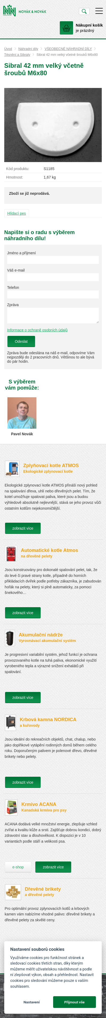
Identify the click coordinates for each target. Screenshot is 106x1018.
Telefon (13, 287)
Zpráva (13, 305)
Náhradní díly (28, 49)
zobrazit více (22, 528)
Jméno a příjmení (21, 253)
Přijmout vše (74, 1002)
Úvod (8, 49)
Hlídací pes (16, 213)
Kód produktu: (17, 169)
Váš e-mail (16, 270)
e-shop (18, 867)
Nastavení (31, 1002)
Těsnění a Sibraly (17, 55)
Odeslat (21, 341)
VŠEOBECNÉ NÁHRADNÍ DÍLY (68, 49)
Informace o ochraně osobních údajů (37, 330)
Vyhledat (84, 11)
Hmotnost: (14, 177)
